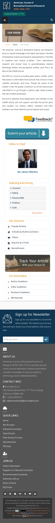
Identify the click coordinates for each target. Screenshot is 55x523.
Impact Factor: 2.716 (14, 14)
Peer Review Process (12, 437)
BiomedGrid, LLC (41, 508)
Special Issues (9, 442)
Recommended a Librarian (15, 474)
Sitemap (7, 446)
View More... (38, 213)
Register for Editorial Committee (18, 470)
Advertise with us (11, 479)
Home (7, 45)
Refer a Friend (9, 483)
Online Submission (11, 466)
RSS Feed (7, 487)
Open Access (9, 433)
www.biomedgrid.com (41, 513)
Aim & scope (9, 425)
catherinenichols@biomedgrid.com (22, 401)
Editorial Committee (12, 429)
